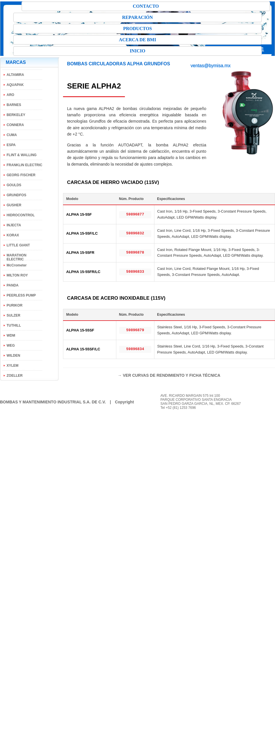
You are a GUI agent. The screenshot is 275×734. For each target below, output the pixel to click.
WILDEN (13, 356)
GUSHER (14, 205)
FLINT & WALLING (22, 155)
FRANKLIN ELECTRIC (24, 165)
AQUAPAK (15, 85)
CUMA (12, 135)
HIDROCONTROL (21, 215)
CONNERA (15, 125)
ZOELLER (15, 376)
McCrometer (17, 265)
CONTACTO (146, 6)
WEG (11, 346)
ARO (10, 95)
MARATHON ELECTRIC (16, 257)
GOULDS (14, 185)
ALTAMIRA (15, 75)
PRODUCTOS (137, 28)
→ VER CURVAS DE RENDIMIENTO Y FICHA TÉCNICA (169, 375)
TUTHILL (14, 325)
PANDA (13, 285)
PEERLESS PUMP (21, 295)
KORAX (13, 235)
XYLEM (12, 366)
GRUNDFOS (16, 195)
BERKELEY (16, 115)
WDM (11, 335)
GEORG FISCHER (21, 175)
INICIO (137, 50)
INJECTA (14, 225)
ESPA (11, 145)
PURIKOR (14, 305)
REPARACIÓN (137, 17)
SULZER (13, 315)
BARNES (14, 105)
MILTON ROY (17, 275)
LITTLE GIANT (18, 245)
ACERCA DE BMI (137, 39)
